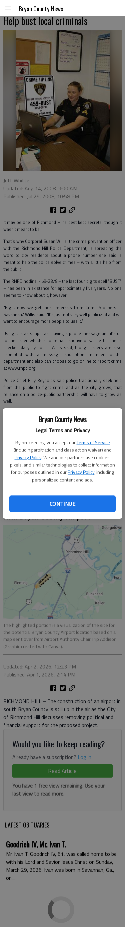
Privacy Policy (28, 457)
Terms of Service (93, 442)
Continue (62, 504)
